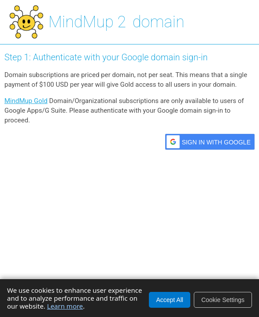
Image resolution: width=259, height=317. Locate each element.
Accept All (169, 299)
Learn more (65, 306)
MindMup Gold (26, 101)
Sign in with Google (216, 142)
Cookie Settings (222, 299)
